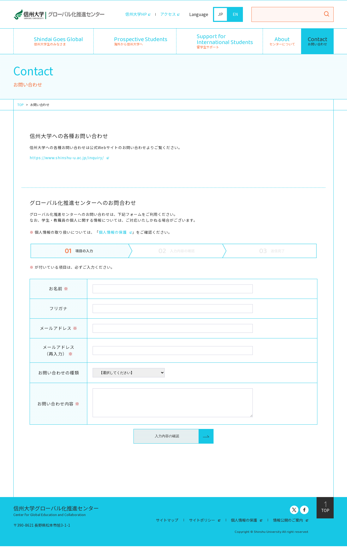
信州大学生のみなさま (58, 40)
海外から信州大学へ (140, 40)
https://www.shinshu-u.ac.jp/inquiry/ (67, 157)
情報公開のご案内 (288, 525)
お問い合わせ (317, 41)
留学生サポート (225, 40)
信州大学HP (134, 14)
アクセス (167, 14)
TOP (20, 104)
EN (235, 14)
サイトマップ (167, 525)
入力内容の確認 (167, 441)
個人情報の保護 (113, 232)
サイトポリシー (202, 525)
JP (220, 14)
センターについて (282, 41)
